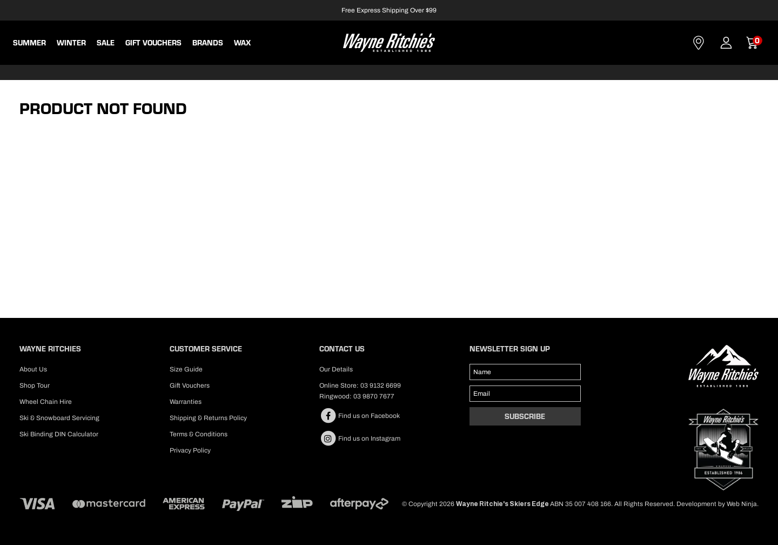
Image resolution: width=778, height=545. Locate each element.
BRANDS (207, 43)
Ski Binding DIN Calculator (58, 434)
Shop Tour (34, 385)
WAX (242, 43)
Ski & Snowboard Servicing (59, 418)
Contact (698, 43)
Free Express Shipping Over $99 (389, 10)
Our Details (336, 369)
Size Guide (186, 369)
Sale (106, 43)
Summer (29, 43)
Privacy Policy (190, 450)
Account (726, 43)
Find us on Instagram (359, 438)
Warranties (186, 402)
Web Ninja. (743, 504)
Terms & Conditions (198, 434)
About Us (33, 369)
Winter (71, 43)
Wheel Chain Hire (45, 402)
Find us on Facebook (359, 416)
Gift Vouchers (153, 43)
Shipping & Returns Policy (208, 418)
